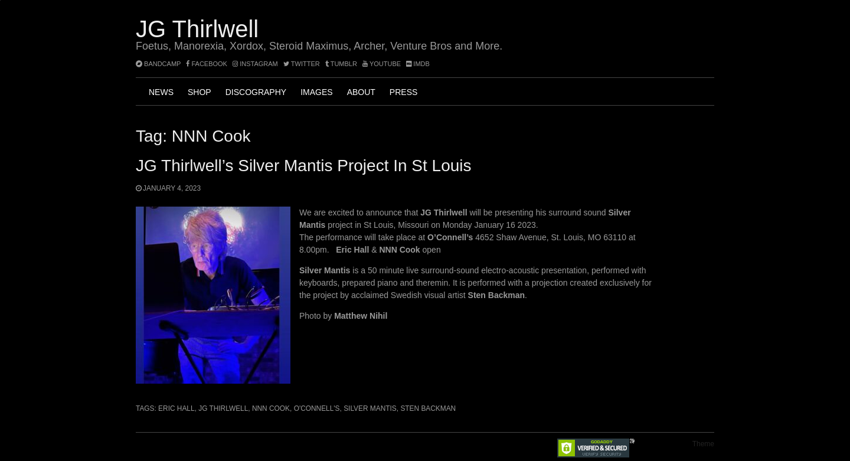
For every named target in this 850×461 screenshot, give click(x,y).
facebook (206, 63)
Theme (703, 444)
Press (403, 92)
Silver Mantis (370, 408)
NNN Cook (271, 408)
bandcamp (158, 63)
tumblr (342, 63)
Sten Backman (428, 408)
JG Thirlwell (197, 29)
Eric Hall (176, 408)
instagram (255, 63)
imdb (418, 63)
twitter (301, 63)
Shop (199, 92)
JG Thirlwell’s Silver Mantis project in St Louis (304, 165)
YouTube (381, 63)
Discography (255, 92)
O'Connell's (317, 408)
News (161, 92)
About (361, 92)
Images (316, 92)
